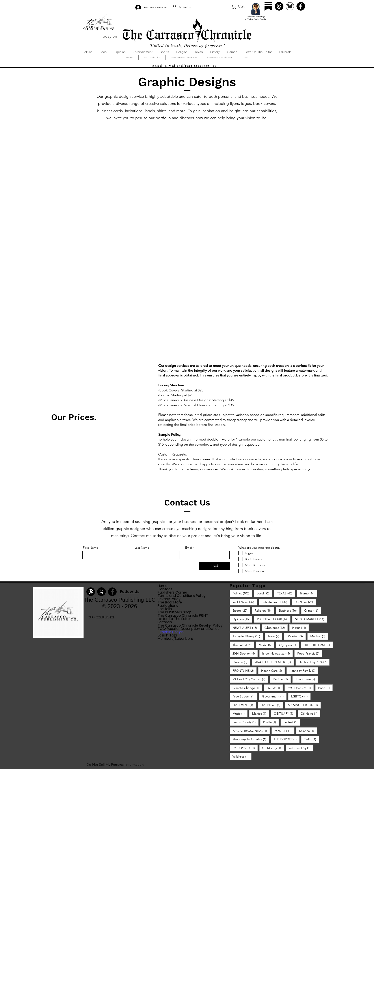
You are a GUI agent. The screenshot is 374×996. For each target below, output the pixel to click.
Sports (241, 610)
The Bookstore (170, 602)
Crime (312, 610)
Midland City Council (250, 679)
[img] (58, 637)
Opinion (242, 619)
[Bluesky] (290, 6)
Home (162, 585)
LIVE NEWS (271, 705)
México (260, 713)
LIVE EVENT (244, 705)
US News (305, 602)
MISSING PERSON (304, 705)
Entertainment (276, 602)
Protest (291, 722)
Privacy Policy (169, 599)
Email (188, 547)
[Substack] (268, 6)
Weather (296, 636)
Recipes (282, 679)
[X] (101, 591)
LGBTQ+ (301, 696)
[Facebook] (300, 6)
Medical (319, 636)
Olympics (289, 645)
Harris (300, 627)
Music (240, 713)
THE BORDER (287, 739)
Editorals (165, 622)
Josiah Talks (168, 635)
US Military (273, 748)
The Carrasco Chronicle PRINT (183, 615)
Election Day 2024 (313, 662)
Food (325, 688)
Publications (168, 605)
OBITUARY (285, 713)
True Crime (306, 679)
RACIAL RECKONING (251, 731)
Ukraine (241, 662)
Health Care (273, 670)
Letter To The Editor (174, 618)
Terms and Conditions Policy (182, 595)
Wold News (245, 602)
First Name (90, 547)
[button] (241, 6)
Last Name (141, 547)
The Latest (243, 645)
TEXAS (286, 593)
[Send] (214, 566)
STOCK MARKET (311, 619)
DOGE (275, 688)
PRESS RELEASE (318, 645)
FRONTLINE (245, 670)
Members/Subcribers (175, 638)
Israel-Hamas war (277, 653)
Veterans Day (300, 748)
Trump (308, 593)
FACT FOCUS (300, 688)
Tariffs (311, 739)
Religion (264, 610)
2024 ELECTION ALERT (274, 662)
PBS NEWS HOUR (273, 619)
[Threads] (279, 6)
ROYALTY (284, 731)
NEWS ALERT (246, 627)
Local (264, 593)
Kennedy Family (303, 670)
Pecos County (246, 722)
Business (289, 610)
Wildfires (242, 756)
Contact (165, 589)
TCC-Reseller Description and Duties (188, 628)
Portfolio (165, 609)
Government (274, 696)
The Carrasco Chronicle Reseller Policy (190, 625)
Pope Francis (309, 653)
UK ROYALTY (245, 748)
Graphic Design (171, 632)
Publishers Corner (172, 592)
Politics (242, 593)
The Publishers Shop (175, 612)
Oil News (310, 713)
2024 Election (245, 653)
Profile (271, 722)
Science (308, 731)
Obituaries (276, 627)
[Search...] (200, 7)
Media (266, 645)
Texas (275, 636)
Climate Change (247, 688)
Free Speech (245, 696)
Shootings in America (251, 739)
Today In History (248, 636)
